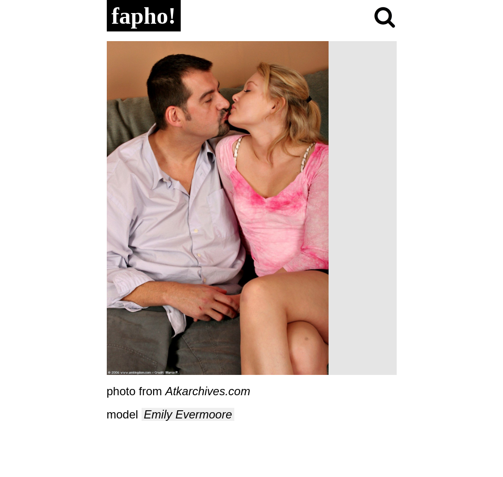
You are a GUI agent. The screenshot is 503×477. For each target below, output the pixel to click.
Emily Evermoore (188, 414)
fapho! (144, 16)
